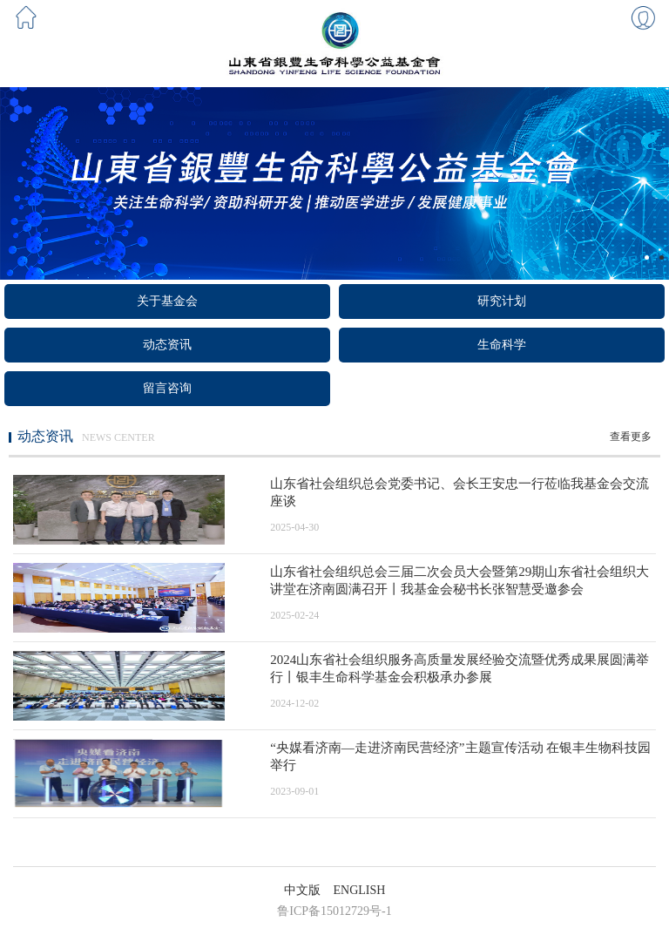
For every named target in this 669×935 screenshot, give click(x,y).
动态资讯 (167, 344)
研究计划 (501, 301)
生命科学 (501, 344)
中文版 (302, 890)
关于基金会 (167, 301)
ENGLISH (360, 890)
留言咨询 (167, 388)
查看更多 (631, 436)
